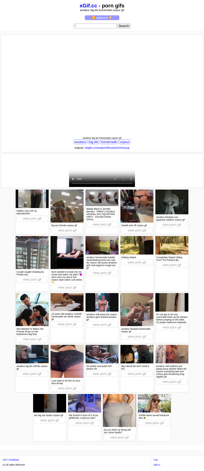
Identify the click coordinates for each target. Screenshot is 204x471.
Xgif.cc (156, 464)
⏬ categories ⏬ (102, 17)
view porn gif (32, 218)
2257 (5, 459)
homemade (109, 142)
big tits (93, 142)
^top (155, 459)
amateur (80, 142)
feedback (14, 459)
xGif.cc (88, 6)
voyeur (124, 142)
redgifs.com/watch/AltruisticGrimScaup (107, 147)
